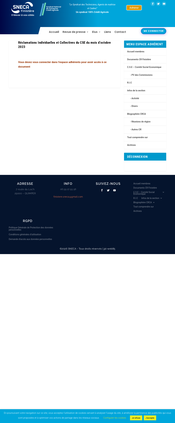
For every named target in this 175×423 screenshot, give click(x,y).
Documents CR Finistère (139, 59)
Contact (120, 32)
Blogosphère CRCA (136, 114)
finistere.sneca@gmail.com (68, 196)
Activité (135, 98)
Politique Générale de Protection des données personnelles (31, 228)
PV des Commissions (142, 75)
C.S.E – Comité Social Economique (144, 67)
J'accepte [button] (150, 418)
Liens (107, 32)
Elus (95, 32)
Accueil (54, 32)
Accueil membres (135, 51)
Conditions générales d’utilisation (25, 234)
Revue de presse (74, 32)
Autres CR (136, 129)
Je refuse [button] (136, 418)
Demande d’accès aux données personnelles (30, 239)
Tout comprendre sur (137, 137)
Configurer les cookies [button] (114, 417)
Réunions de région (141, 121)
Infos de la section (136, 90)
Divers (135, 106)
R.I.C (129, 82)
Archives (131, 145)
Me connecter (154, 31)
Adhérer (134, 7)
